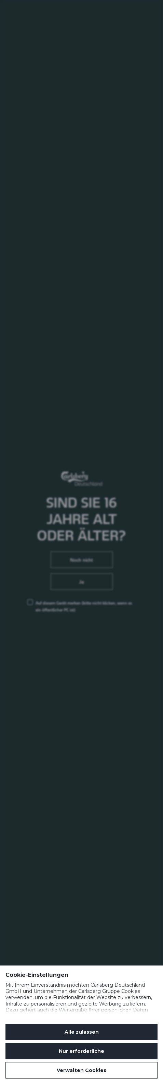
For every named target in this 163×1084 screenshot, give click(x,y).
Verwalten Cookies (81, 1070)
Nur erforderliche (81, 1051)
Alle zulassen (82, 1032)
